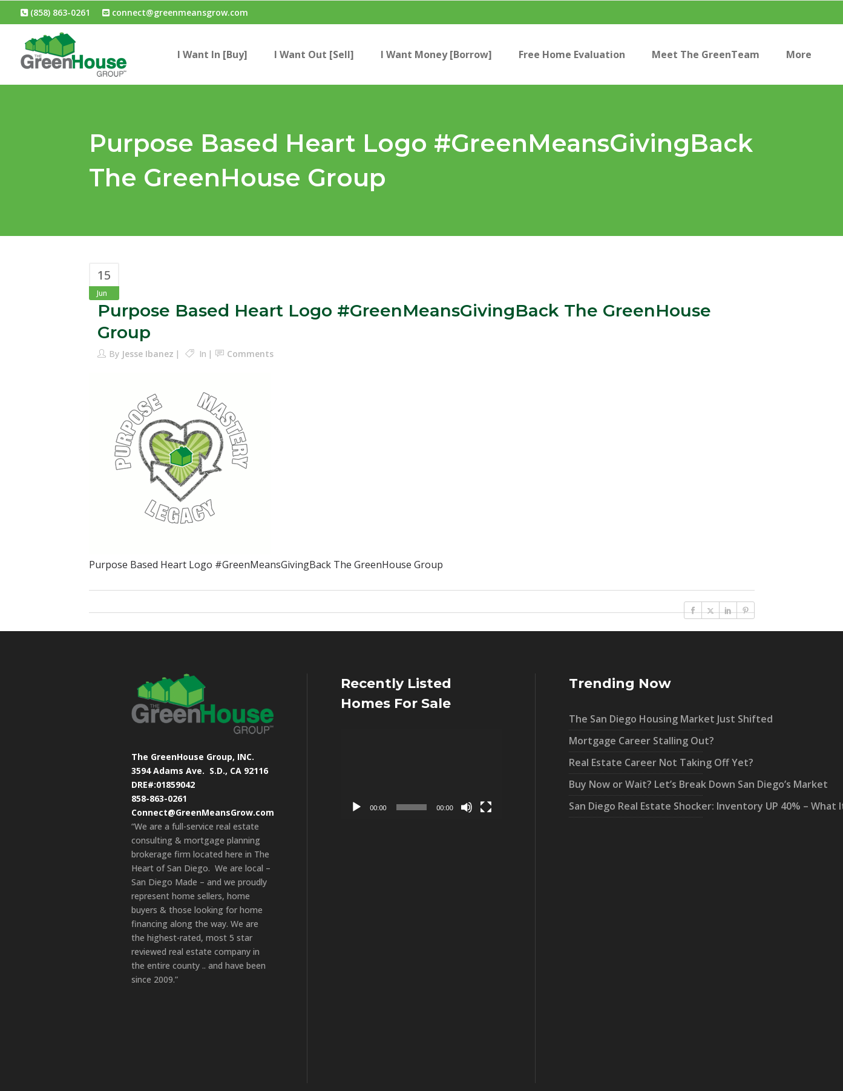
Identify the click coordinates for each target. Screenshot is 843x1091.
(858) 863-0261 (55, 12)
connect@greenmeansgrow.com (175, 12)
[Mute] (467, 807)
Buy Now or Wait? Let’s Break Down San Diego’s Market (636, 784)
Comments (250, 353)
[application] (421, 774)
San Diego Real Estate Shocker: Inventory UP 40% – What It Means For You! (636, 806)
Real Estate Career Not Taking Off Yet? (636, 762)
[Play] (356, 807)
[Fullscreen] (486, 807)
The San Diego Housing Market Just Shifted (636, 719)
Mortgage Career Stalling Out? (636, 740)
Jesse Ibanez (148, 353)
